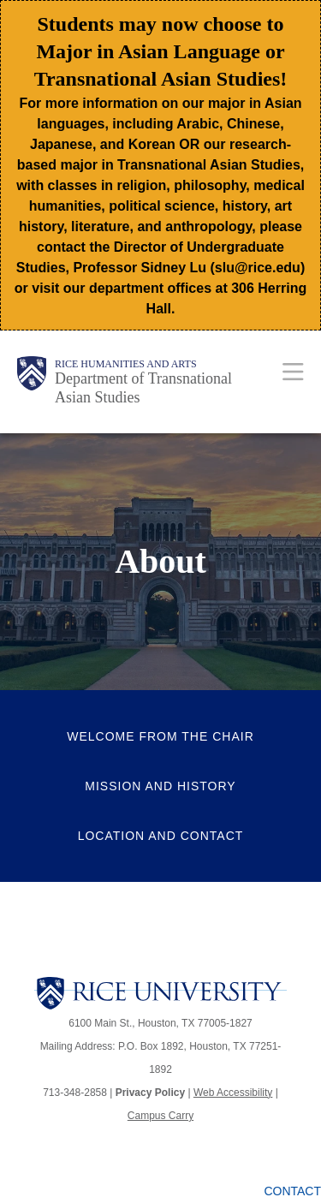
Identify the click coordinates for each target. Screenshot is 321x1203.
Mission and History (160, 786)
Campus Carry (160, 1116)
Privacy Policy (150, 1093)
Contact (292, 1191)
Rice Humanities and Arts (126, 364)
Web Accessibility (232, 1093)
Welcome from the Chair (160, 736)
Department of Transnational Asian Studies (143, 388)
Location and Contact (161, 836)
